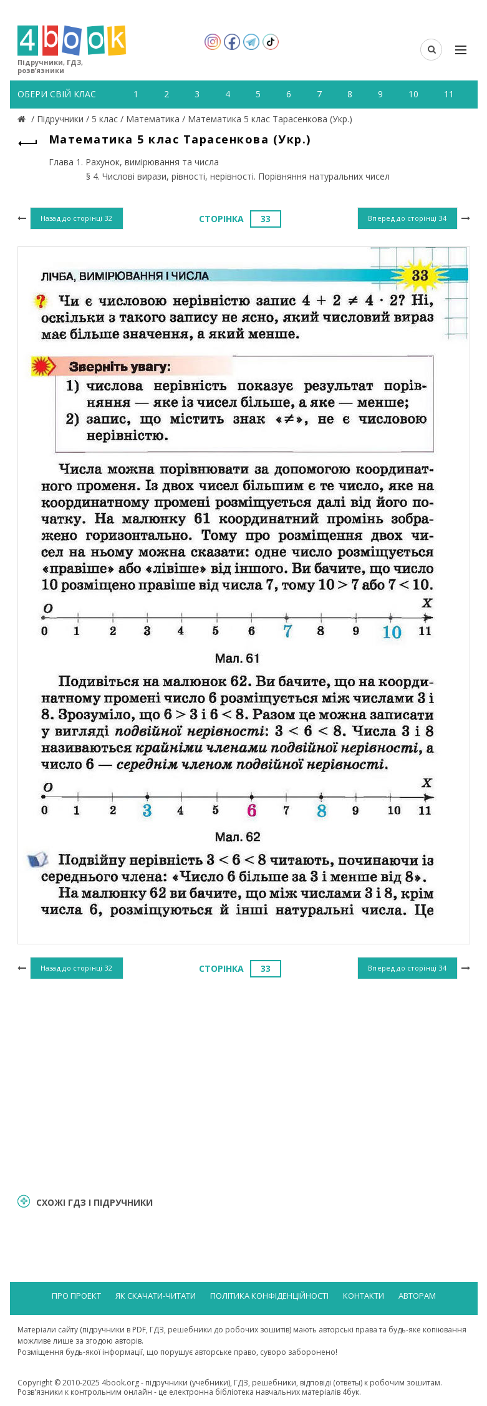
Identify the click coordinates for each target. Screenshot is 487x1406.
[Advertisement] (243, 1084)
